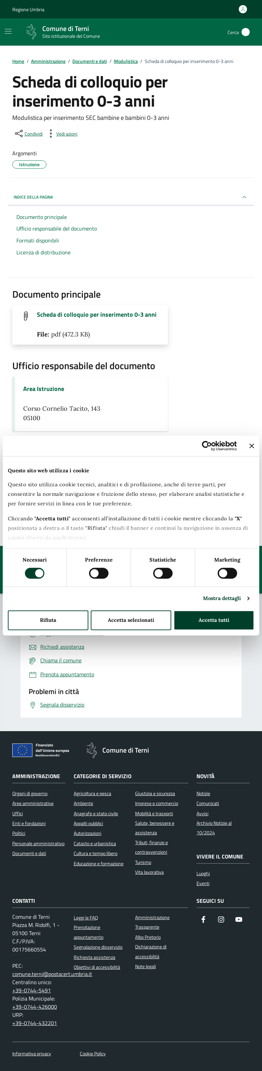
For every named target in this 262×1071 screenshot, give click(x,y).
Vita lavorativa (149, 872)
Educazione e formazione (98, 863)
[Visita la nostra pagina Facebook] (203, 920)
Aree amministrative (33, 803)
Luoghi (203, 873)
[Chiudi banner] (251, 445)
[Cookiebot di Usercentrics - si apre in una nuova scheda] (207, 446)
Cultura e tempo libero (95, 853)
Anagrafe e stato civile (96, 813)
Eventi (202, 883)
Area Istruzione (43, 389)
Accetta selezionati (131, 620)
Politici (18, 833)
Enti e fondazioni (29, 823)
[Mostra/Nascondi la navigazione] (8, 31)
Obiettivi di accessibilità (97, 967)
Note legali (145, 966)
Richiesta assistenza (94, 957)
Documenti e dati (29, 853)
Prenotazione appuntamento (88, 932)
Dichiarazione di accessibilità (150, 951)
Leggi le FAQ (86, 918)
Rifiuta (48, 620)
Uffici (17, 813)
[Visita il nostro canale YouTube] (239, 920)
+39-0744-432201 (34, 1023)
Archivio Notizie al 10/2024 (214, 827)
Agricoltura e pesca (92, 793)
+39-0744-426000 (34, 1007)
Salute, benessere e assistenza (154, 827)
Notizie (203, 793)
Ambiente (83, 803)
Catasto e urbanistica (95, 843)
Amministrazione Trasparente (152, 922)
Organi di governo (29, 793)
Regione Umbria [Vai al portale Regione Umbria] (28, 9)
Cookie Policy (93, 1053)
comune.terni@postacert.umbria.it (52, 974)
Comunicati (207, 803)
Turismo (143, 862)
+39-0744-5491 (31, 990)
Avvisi (202, 813)
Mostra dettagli (222, 598)
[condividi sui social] (28, 133)
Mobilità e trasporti (154, 813)
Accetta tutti (214, 620)
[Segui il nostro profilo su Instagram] (221, 920)
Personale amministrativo (38, 843)
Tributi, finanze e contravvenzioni (151, 847)
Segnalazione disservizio (98, 947)
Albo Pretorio (148, 937)
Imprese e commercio (156, 803)
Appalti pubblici (88, 823)
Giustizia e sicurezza (155, 793)
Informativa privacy (31, 1053)
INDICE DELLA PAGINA (131, 197)
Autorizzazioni (87, 833)
